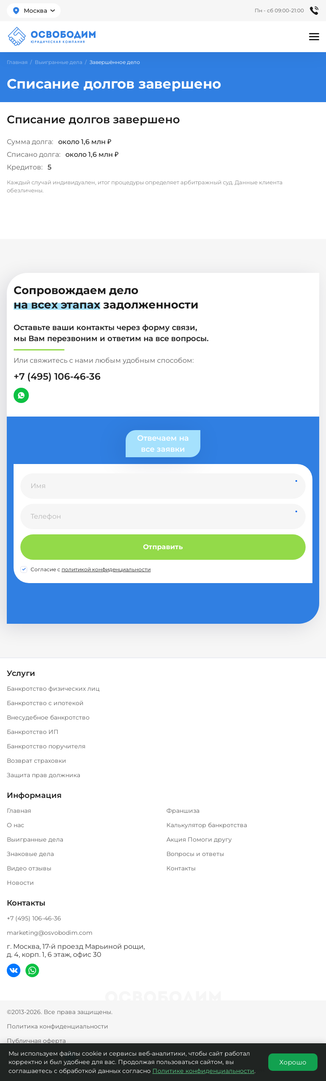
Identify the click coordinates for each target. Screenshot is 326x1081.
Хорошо (292, 1062)
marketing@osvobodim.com (50, 932)
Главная (17, 62)
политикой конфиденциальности (106, 569)
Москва (35, 10)
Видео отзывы (29, 868)
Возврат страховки (36, 760)
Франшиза (183, 810)
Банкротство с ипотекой (45, 703)
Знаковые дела (30, 854)
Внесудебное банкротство (48, 717)
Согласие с (91, 569)
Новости (20, 882)
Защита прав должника (43, 775)
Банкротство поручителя (46, 746)
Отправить (163, 547)
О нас (15, 825)
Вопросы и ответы (195, 854)
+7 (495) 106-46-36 (57, 376)
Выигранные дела (58, 62)
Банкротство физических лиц (53, 688)
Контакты (181, 868)
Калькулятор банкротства (206, 825)
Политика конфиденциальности (57, 1026)
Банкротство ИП (33, 732)
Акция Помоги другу (199, 839)
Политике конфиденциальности (203, 1071)
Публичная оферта (36, 1041)
